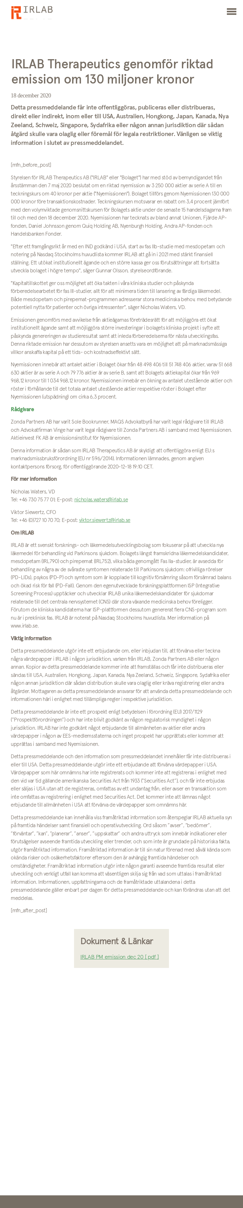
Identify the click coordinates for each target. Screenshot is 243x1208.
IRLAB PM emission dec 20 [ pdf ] (119, 957)
